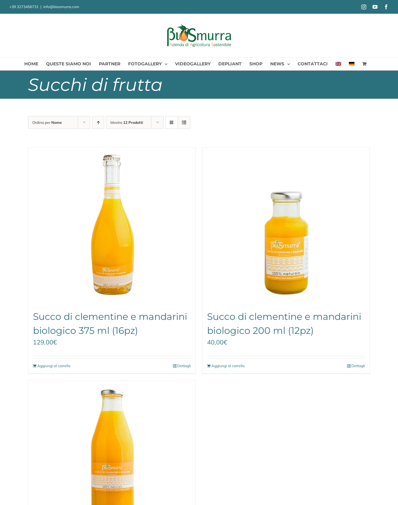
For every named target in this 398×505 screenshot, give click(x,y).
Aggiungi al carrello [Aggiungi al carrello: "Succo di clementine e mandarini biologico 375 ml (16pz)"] (54, 365)
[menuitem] (338, 64)
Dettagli (184, 365)
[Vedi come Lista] (184, 122)
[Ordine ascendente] (98, 122)
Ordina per (47, 122)
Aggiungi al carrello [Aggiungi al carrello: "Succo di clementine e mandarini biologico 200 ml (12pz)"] (228, 365)
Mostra (126, 122)
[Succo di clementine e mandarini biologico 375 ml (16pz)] (112, 225)
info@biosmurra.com (61, 6)
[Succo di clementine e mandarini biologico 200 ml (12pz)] (286, 225)
